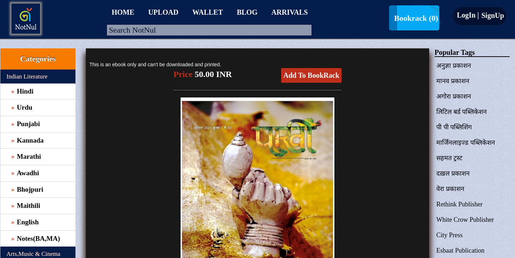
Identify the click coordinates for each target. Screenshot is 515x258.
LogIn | (468, 15)
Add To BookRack (311, 75)
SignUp (492, 15)
